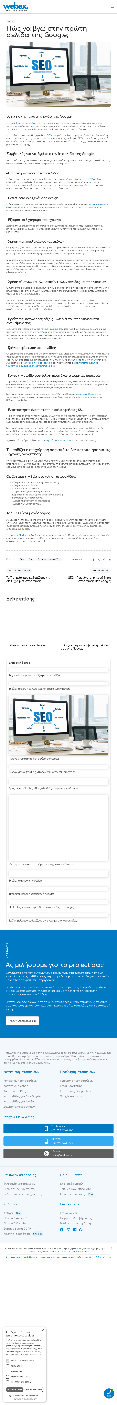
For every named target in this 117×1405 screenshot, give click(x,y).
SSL (31, 559)
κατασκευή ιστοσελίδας (82, 179)
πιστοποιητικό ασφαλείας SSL (54, 440)
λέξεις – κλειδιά (49, 329)
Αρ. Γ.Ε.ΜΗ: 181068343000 (72, 1251)
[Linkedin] (109, 560)
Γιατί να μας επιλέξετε (75, 1189)
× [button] (43, 1330)
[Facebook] (93, 560)
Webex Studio (18, 535)
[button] (24, 1395)
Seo (22, 559)
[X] (99, 560)
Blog (11, 22)
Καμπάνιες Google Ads (75, 1091)
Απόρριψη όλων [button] (34, 1389)
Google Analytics (71, 1096)
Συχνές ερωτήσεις (77, 1194)
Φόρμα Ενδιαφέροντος (76, 1218)
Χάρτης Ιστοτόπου (23, 1233)
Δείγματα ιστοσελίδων (19, 1106)
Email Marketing (71, 1086)
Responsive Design (85, 394)
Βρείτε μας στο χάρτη (75, 1223)
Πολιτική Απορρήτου (17, 1218)
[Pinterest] (104, 560)
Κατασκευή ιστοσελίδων (20, 1080)
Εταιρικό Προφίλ (71, 1183)
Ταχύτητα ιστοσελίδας (49, 559)
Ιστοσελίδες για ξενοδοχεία (22, 1096)
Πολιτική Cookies (15, 1223)
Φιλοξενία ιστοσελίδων (19, 1183)
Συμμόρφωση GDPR (17, 1228)
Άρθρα (12, 1213)
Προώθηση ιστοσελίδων (76, 1080)
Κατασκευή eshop (15, 1086)
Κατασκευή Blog (14, 1091)
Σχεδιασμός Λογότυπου (19, 1189)
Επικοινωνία (68, 1213)
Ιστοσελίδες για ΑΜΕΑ (18, 1101)
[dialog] (24, 1364)
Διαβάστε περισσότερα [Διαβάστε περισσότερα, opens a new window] (30, 1354)
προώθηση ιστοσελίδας (22, 123)
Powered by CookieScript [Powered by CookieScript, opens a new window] (24, 1399)
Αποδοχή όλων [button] (14, 1389)
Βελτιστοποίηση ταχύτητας (22, 1194)
